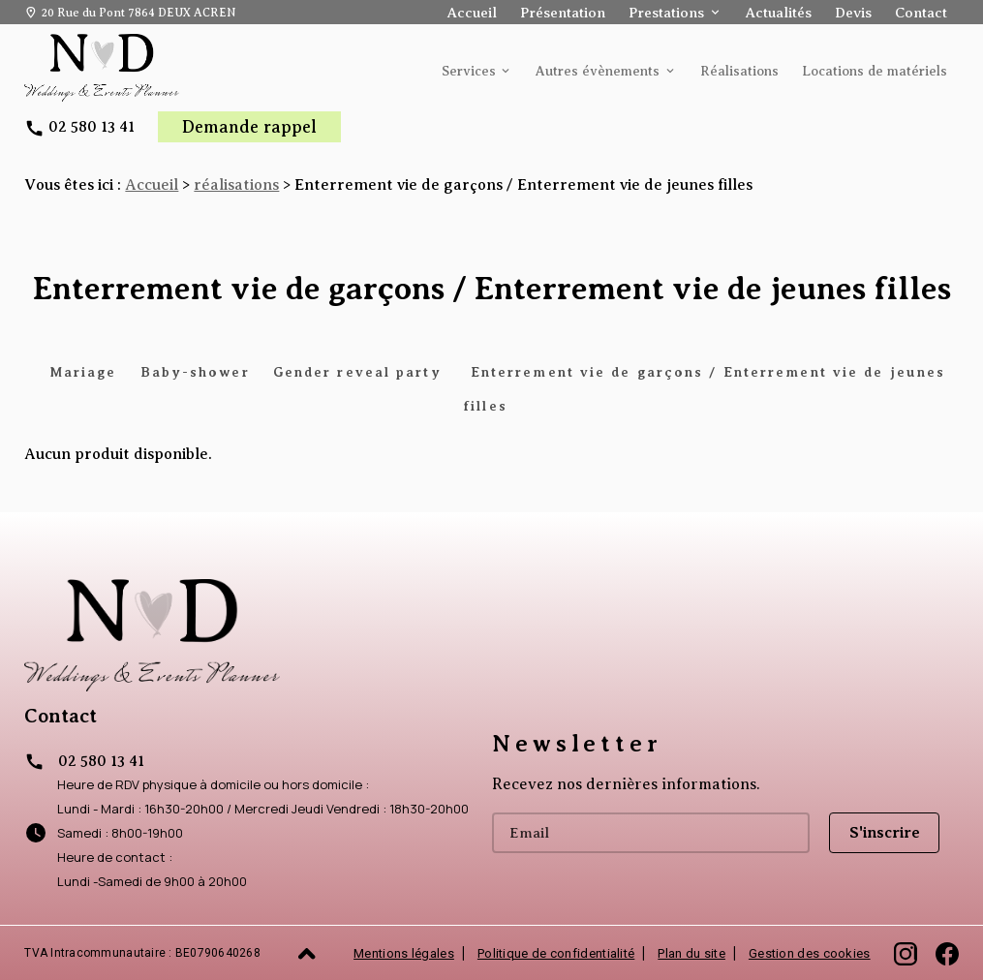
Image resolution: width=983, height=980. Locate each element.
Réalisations (739, 71)
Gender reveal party (360, 372)
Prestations (666, 12)
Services (469, 71)
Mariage (83, 372)
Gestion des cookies (810, 953)
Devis (853, 12)
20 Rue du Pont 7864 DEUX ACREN (138, 12)
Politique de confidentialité (555, 953)
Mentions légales (403, 953)
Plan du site (691, 953)
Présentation (562, 12)
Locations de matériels (874, 71)
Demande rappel (249, 127)
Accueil (472, 12)
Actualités (779, 12)
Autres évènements (598, 71)
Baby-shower (195, 372)
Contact (921, 12)
